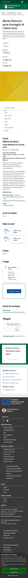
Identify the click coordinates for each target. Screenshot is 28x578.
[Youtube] (7, 420)
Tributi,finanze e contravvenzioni (14, 471)
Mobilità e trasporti (8, 461)
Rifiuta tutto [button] (14, 572)
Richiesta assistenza (8, 538)
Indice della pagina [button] (9, 108)
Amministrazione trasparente (10, 545)
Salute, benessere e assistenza (14, 476)
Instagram (10, 205)
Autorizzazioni (9, 478)
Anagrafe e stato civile (9, 449)
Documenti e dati (7, 442)
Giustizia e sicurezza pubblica (13, 468)
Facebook (5, 205)
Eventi (19, 13)
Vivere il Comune (11, 13)
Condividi (6, 43)
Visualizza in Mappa (14, 291)
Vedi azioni (6, 46)
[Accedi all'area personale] (22, 2)
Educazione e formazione (12, 466)
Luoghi (5, 499)
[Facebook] (3, 420)
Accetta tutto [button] (14, 569)
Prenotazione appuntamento (10, 530)
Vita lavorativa (7, 454)
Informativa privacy (8, 552)
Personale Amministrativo (10, 439)
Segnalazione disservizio (9, 533)
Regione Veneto (6, 2)
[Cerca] (25, 6)
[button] (14, 575)
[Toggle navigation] (3, 6)
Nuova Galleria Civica (12, 268)
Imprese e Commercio (8, 456)
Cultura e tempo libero (9, 452)
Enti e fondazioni (7, 435)
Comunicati (6, 489)
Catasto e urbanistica (8, 459)
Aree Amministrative (8, 430)
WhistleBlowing (7, 550)
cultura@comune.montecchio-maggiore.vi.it (14, 200)
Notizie (5, 487)
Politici (5, 437)
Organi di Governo (8, 428)
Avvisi (4, 492)
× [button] (26, 554)
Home (3, 13)
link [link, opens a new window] (6, 565)
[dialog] (14, 565)
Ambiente (8, 473)
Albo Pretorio (6, 547)
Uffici (4, 432)
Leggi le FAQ (6, 535)
